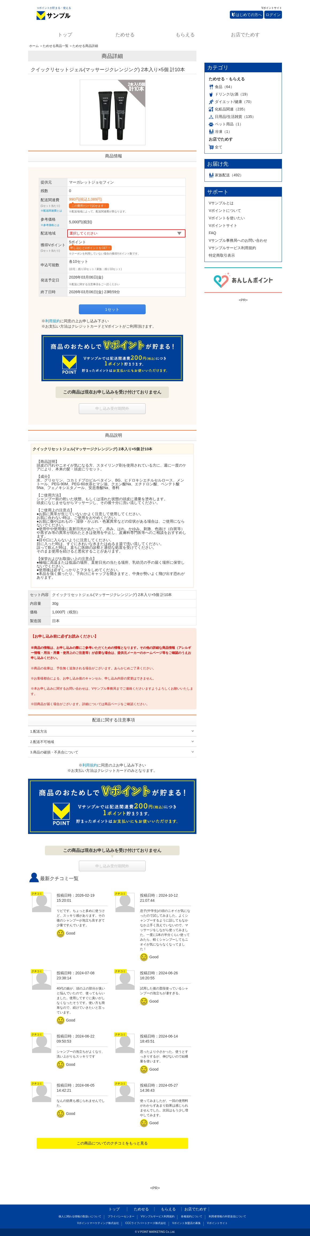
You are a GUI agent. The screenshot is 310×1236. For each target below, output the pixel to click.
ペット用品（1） (226, 124)
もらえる (185, 34)
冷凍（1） (220, 131)
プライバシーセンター (121, 1216)
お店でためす (245, 34)
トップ (65, 34)
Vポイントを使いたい (227, 218)
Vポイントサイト (271, 7)
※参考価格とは (50, 225)
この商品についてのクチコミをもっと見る (112, 1143)
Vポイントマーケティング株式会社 (98, 1223)
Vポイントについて (225, 210)
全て (215, 147)
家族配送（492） (226, 175)
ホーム (34, 46)
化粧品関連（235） (228, 109)
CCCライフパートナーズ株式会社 (145, 1223)
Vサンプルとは (221, 203)
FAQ (212, 233)
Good (66, 933)
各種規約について (191, 1216)
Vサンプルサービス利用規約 (232, 248)
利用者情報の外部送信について (227, 1216)
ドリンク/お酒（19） (229, 94)
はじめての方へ (247, 15)
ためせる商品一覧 (55, 46)
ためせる (125, 34)
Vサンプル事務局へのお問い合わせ (238, 240)
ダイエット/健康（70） (231, 102)
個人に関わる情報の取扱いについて (80, 1216)
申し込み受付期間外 (112, 408)
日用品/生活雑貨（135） (232, 116)
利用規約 (52, 321)
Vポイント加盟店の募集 (186, 1223)
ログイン (273, 15)
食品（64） (221, 87)
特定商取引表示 (222, 255)
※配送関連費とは (51, 210)
